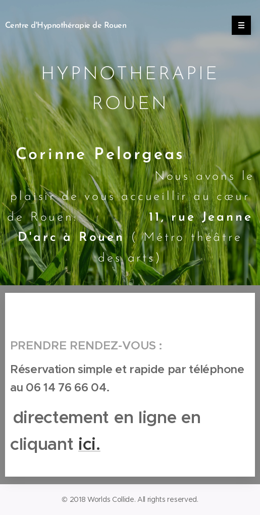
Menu (238, 25)
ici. (89, 444)
